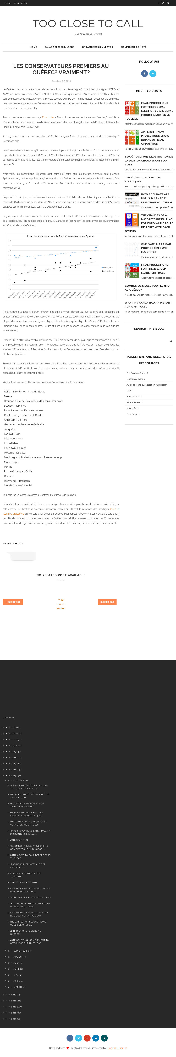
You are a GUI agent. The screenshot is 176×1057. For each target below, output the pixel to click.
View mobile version (61, 604)
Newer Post (13, 602)
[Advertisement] (27, 689)
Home (8, 3)
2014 (13, 995)
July (16, 963)
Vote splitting (19, 840)
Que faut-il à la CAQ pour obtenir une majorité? (156, 248)
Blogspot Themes (117, 1048)
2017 (13, 763)
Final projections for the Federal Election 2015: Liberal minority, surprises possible (149, 110)
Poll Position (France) (137, 373)
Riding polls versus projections (30, 897)
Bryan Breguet (14, 543)
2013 (13, 1001)
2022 (14, 733)
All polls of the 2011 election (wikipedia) (146, 385)
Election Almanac (135, 379)
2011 (13, 1013)
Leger (129, 390)
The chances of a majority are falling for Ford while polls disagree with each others (149, 223)
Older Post (107, 602)
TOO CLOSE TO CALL (88, 23)
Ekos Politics (132, 414)
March (18, 987)
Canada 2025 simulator (59, 47)
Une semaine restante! (24, 882)
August (18, 957)
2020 (14, 745)
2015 (13, 775)
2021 (13, 739)
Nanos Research (134, 402)
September (20, 951)
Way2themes (81, 1048)
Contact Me (21, 3)
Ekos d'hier (48, 117)
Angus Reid (132, 408)
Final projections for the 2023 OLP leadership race (154, 268)
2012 (13, 1007)
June (17, 969)
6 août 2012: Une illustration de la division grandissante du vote (149, 160)
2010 (14, 1019)
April (17, 981)
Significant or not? (133, 47)
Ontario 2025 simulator (97, 47)
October (19, 780)
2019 (13, 751)
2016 (13, 769)
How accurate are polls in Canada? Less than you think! (156, 198)
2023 (14, 727)
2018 (13, 757)
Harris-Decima (133, 396)
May (16, 975)
